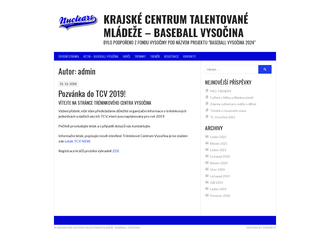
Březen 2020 (219, 163)
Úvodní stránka (68, 56)
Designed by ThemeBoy (261, 227)
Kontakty (189, 56)
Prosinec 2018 (220, 196)
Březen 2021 (219, 143)
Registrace (171, 56)
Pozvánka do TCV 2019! (92, 93)
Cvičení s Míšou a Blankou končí (231, 97)
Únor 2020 (217, 169)
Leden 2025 (218, 137)
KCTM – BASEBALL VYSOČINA (100, 56)
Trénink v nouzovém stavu (228, 111)
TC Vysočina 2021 (223, 117)
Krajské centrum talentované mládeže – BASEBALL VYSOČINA (175, 25)
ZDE (115, 151)
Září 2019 (216, 182)
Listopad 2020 (220, 156)
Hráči (126, 56)
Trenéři (155, 56)
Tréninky (140, 56)
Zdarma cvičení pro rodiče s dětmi (233, 104)
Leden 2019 (218, 189)
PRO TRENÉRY (220, 91)
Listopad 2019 (220, 176)
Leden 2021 (218, 150)
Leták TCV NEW (77, 141)
